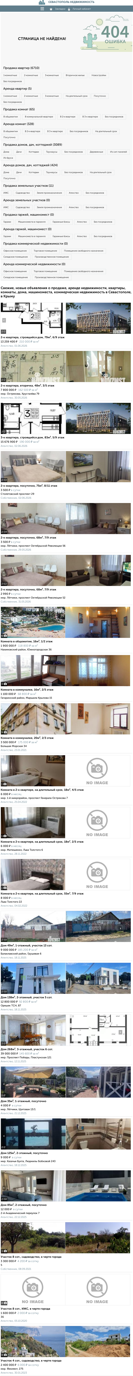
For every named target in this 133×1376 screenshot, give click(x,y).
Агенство (74, 193)
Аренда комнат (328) (18, 124)
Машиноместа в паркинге (32, 222)
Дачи (19, 152)
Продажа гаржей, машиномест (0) (28, 214)
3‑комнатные (52, 75)
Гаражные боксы (61, 222)
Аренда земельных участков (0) (26, 200)
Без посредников (12, 81)
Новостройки (99, 75)
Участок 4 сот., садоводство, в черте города (31, 1360)
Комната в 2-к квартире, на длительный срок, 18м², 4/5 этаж (42, 790)
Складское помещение (15, 257)
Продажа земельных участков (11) (28, 185)
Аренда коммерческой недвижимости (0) (34, 264)
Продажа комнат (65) (19, 109)
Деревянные (96, 152)
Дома (6, 152)
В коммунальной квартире (39, 117)
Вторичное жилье (75, 75)
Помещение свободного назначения (83, 251)
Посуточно (100, 96)
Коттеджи (34, 152)
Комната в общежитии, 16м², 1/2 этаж (27, 641)
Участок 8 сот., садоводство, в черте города (31, 1257)
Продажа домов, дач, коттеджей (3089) (32, 144)
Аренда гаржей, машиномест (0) (27, 229)
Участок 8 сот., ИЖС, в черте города (25, 1309)
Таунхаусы (51, 152)
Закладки (57, 9)
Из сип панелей (118, 152)
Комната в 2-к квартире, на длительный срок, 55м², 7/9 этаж (42, 893)
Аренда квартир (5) (17, 88)
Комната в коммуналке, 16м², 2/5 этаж (27, 690)
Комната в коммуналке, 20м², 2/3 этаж (27, 738)
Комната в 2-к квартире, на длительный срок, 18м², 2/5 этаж (42, 842)
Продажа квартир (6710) (21, 68)
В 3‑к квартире (90, 117)
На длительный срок (76, 96)
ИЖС (6, 193)
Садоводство (23, 193)
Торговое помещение (45, 251)
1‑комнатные (10, 75)
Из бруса (8, 158)
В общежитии (10, 117)
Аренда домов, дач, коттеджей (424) (30, 165)
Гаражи (7, 222)
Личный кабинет (79, 9)
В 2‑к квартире (67, 117)
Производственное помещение (52, 257)
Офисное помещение (15, 251)
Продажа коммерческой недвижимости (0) (35, 243)
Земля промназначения (49, 193)
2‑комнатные (31, 75)
